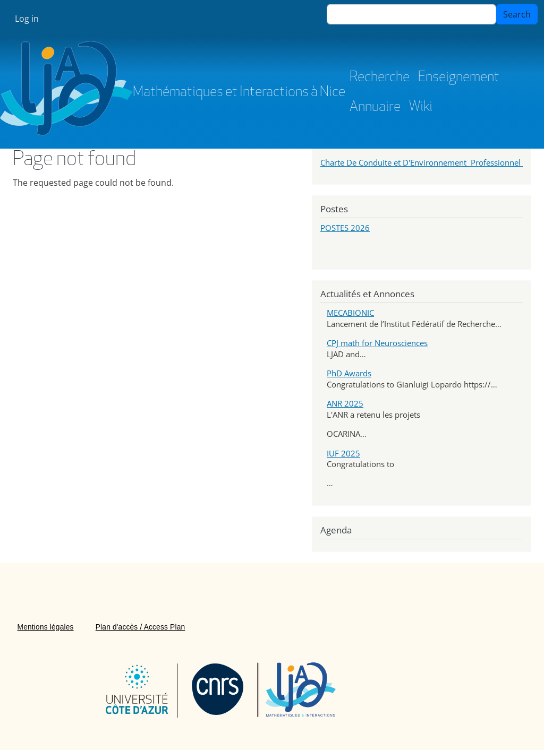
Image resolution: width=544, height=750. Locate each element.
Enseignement (458, 78)
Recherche (380, 78)
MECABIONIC (350, 312)
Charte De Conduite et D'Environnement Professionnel (421, 162)
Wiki (420, 107)
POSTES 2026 (345, 227)
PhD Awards (349, 373)
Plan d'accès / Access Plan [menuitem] (140, 627)
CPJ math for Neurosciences (377, 343)
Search (517, 14)
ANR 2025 (345, 403)
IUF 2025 (343, 453)
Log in (27, 18)
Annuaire (375, 107)
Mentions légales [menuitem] (46, 627)
